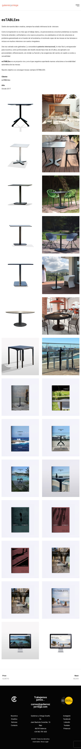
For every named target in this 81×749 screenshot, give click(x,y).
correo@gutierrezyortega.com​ (40, 705)
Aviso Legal (44, 742)
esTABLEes (6, 80)
